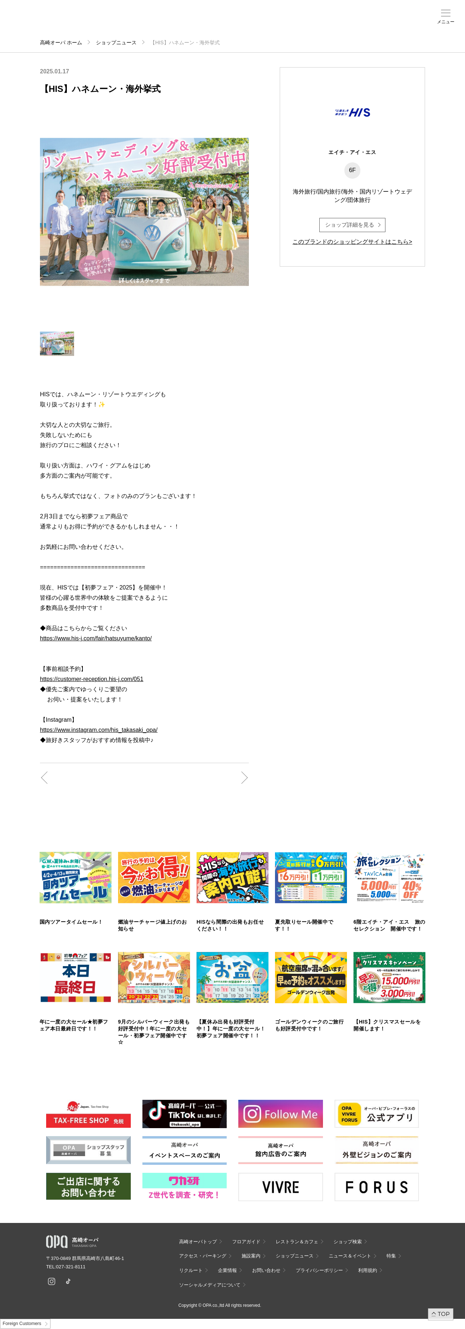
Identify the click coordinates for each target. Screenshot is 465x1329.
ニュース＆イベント (192, 24)
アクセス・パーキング (143, 24)
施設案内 (167, 22)
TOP (444, 1313)
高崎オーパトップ (198, 1241)
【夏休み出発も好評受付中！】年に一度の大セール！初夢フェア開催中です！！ (231, 1028)
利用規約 (367, 1270)
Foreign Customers (22, 1323)
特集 (391, 1256)
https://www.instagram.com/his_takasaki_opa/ (99, 730)
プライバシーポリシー (319, 1270)
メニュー (445, 21)
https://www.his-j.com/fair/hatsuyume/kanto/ (96, 638)
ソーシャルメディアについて (209, 1285)
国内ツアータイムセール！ (71, 922)
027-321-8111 (73, 1266)
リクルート (191, 1270)
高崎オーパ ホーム (61, 42)
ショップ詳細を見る (349, 225)
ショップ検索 (119, 22)
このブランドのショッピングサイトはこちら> (352, 242)
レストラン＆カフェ (297, 1241)
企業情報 (227, 1270)
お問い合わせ (266, 1270)
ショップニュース (116, 42)
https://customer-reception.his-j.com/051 (91, 679)
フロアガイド (94, 22)
